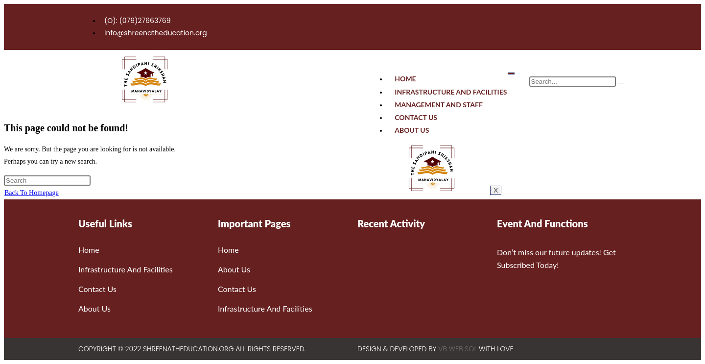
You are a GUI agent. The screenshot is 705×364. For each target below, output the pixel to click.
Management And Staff (439, 104)
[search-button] (620, 84)
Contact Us (416, 117)
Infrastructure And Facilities (451, 92)
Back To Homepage (31, 192)
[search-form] (572, 81)
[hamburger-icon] (511, 73)
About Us (412, 130)
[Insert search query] (47, 180)
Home (405, 78)
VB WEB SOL (457, 349)
